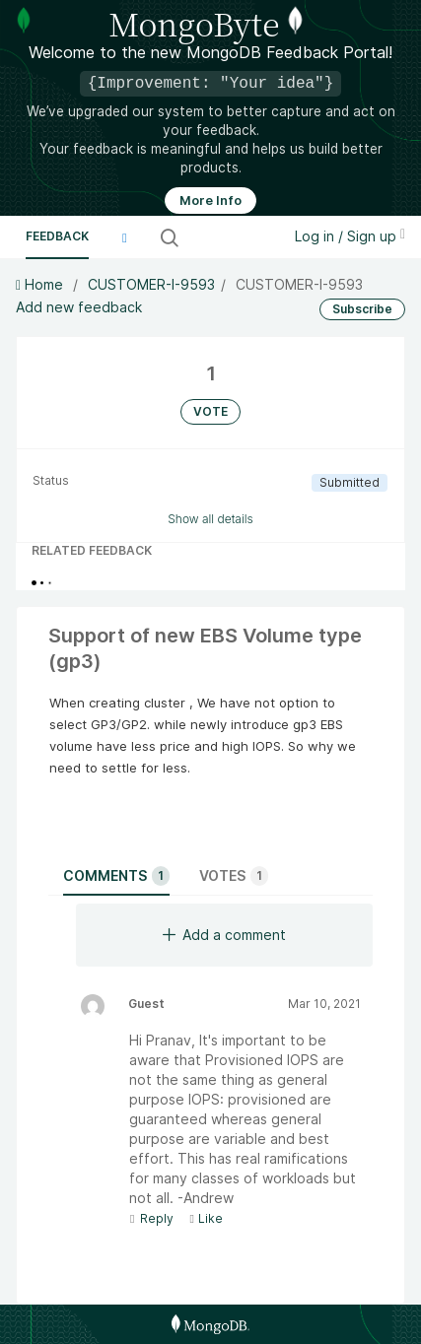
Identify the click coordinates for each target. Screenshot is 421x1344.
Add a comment (224, 934)
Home (41, 284)
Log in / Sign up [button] (350, 236)
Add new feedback (79, 307)
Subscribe (362, 309)
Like (205, 1218)
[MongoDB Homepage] (210, 1324)
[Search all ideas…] (228, 237)
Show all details (210, 518)
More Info (210, 200)
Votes (233, 876)
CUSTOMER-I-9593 (151, 284)
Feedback (57, 236)
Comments (116, 876)
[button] (124, 237)
